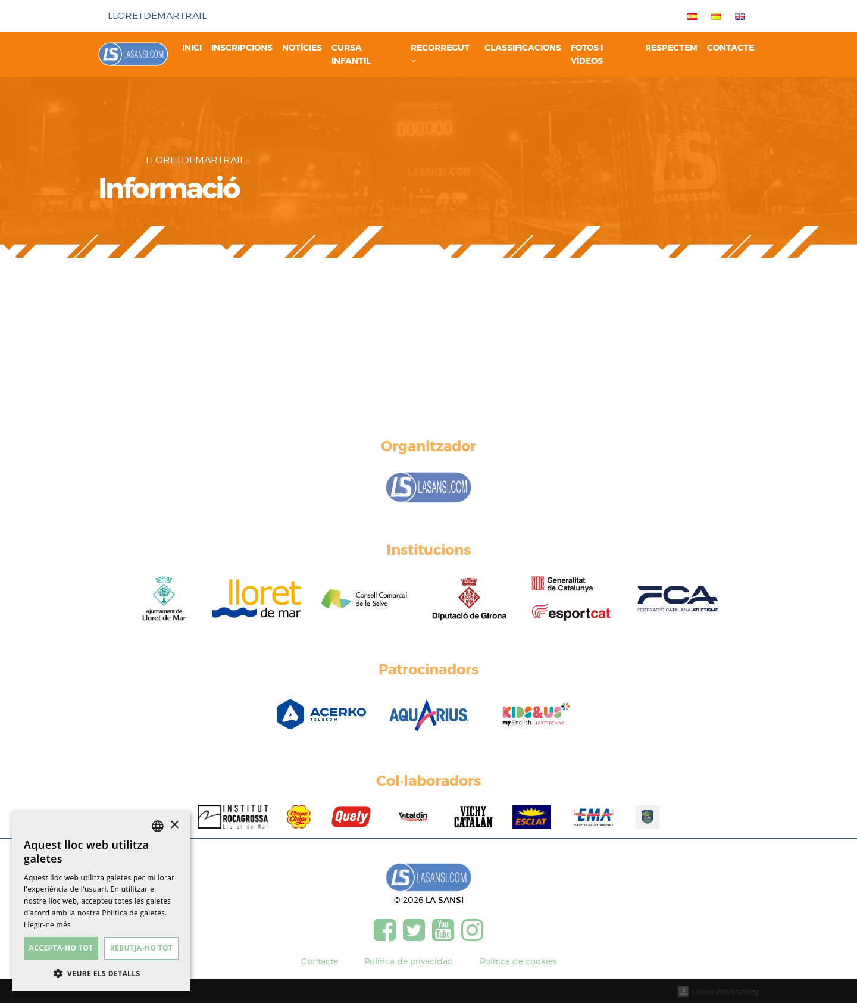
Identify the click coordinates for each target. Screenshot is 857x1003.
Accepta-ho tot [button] (61, 948)
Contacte (730, 48)
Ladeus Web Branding (725, 991)
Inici (192, 48)
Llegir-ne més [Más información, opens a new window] (47, 925)
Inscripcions (242, 48)
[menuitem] (690, 16)
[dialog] (101, 901)
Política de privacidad (408, 961)
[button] (101, 973)
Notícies (302, 48)
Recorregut (440, 53)
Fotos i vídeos (587, 54)
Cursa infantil (351, 54)
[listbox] (158, 826)
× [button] (174, 825)
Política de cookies (518, 961)
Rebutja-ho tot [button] (141, 948)
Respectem (671, 48)
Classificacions (522, 48)
